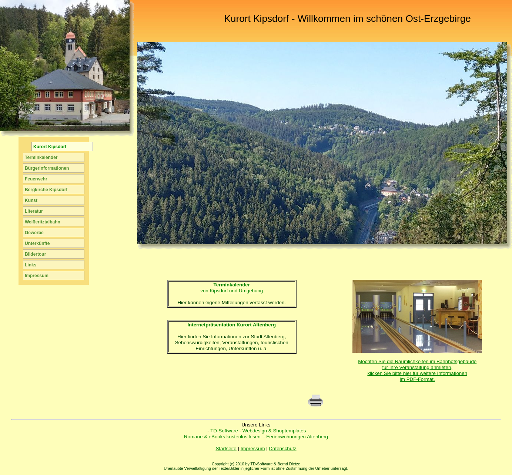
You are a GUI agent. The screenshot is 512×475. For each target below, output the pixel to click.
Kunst (31, 200)
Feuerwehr (36, 179)
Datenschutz (282, 448)
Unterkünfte (37, 243)
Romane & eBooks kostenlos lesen (222, 436)
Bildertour (35, 254)
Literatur (34, 211)
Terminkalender (41, 157)
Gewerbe (34, 232)
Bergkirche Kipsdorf (46, 189)
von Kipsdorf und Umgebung (231, 287)
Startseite (225, 448)
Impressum (253, 448)
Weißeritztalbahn (42, 222)
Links (30, 265)
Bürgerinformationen (47, 168)
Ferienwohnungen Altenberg (297, 436)
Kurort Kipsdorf (49, 146)
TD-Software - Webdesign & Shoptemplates (258, 431)
